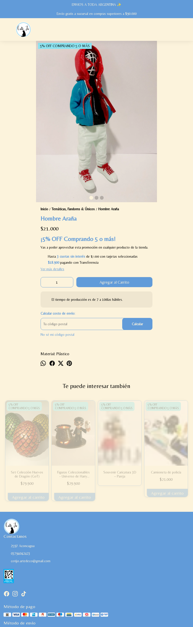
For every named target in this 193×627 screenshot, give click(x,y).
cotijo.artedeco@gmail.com (27, 561)
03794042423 (17, 554)
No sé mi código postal (57, 335)
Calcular (137, 324)
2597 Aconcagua (19, 546)
